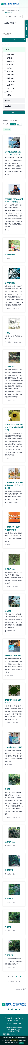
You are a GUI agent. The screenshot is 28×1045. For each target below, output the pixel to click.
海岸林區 (8, 927)
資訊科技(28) (10, 65)
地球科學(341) (10, 85)
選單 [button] (25, 3)
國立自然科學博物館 (10, 3)
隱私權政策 (15, 1043)
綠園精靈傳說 (10, 254)
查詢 (14, 40)
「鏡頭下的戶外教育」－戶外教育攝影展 (14, 528)
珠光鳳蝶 (8, 611)
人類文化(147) (10, 88)
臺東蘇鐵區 (9, 898)
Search (21, 3)
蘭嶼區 (7, 789)
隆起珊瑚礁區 (10, 842)
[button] (14, 16)
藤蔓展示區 (9, 870)
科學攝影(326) (10, 75)
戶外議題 (7, 129)
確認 (21, 1043)
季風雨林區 (9, 955)
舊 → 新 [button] (19, 124)
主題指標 (7, 50)
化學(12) (9, 95)
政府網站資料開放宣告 (14, 1030)
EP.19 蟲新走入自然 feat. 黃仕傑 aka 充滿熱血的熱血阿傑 (14, 485)
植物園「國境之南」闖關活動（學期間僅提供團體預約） (14, 427)
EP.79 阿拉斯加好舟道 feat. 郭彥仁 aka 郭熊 (13, 153)
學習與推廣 (10, 10)
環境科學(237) (10, 61)
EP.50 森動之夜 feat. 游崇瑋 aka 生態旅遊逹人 (14, 200)
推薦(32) (9, 68)
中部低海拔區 (10, 367)
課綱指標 (7, 101)
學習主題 (16, 10)
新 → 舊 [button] (13, 124)
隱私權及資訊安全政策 (14, 1032)
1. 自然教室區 (10, 569)
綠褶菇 (7, 333)
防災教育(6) (10, 58)
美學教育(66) (10, 54)
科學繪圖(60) (10, 78)
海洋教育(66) (10, 71)
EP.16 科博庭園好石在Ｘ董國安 (13, 701)
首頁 (4, 10)
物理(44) (9, 91)
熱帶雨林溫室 (10, 283)
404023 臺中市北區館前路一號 (14, 1018)
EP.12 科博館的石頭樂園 (13, 747)
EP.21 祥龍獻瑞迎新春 (13, 655)
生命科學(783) (10, 81)
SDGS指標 (7, 106)
